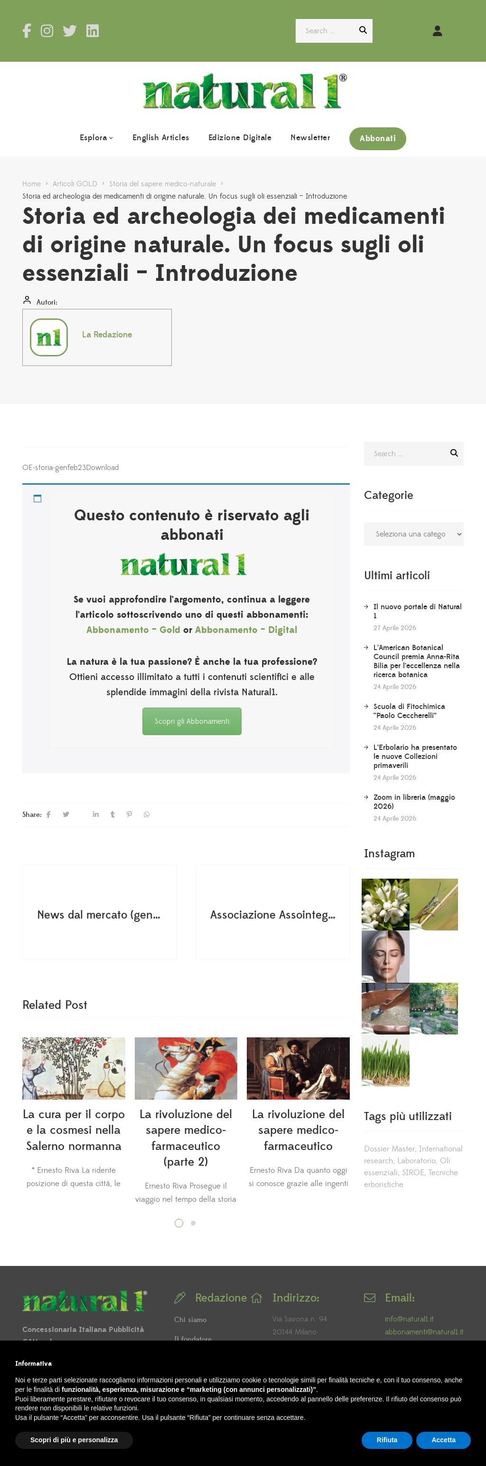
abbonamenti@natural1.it (424, 1332)
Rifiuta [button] (387, 1440)
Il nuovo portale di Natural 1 (418, 611)
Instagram (47, 31)
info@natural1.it (409, 1319)
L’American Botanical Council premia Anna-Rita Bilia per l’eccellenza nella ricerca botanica (417, 661)
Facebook (26, 31)
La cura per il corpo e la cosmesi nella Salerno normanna (74, 1130)
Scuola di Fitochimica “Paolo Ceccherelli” (409, 711)
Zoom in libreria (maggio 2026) (414, 802)
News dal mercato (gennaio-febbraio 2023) (100, 915)
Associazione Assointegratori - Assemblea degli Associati (273, 915)
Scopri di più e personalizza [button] (74, 1440)
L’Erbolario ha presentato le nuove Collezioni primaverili (415, 756)
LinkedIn (92, 31)
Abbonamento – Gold (133, 630)
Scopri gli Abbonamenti (192, 721)
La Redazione (107, 334)
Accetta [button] (443, 1440)
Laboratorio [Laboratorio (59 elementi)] (416, 1030)
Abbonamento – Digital (246, 630)
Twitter (70, 31)
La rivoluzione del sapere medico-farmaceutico (298, 1130)
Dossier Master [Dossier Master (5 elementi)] (389, 1018)
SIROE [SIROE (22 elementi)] (413, 1042)
